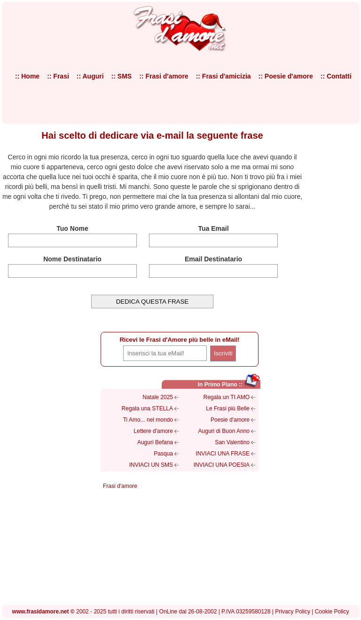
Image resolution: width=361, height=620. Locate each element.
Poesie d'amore (230, 419)
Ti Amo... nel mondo (148, 419)
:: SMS (121, 76)
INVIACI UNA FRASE (223, 453)
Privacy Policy (292, 611)
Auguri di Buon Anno (224, 431)
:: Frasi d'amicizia (223, 76)
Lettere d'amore (153, 431)
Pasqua (163, 453)
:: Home (27, 76)
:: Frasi (58, 76)
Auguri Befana (155, 442)
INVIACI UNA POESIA (222, 465)
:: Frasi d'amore (163, 76)
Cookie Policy (332, 611)
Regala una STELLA (147, 408)
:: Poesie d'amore (286, 76)
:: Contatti (336, 76)
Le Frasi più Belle (228, 408)
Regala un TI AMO (227, 397)
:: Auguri (90, 76)
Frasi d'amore (120, 486)
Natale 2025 (157, 397)
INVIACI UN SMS (151, 465)
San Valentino (232, 442)
